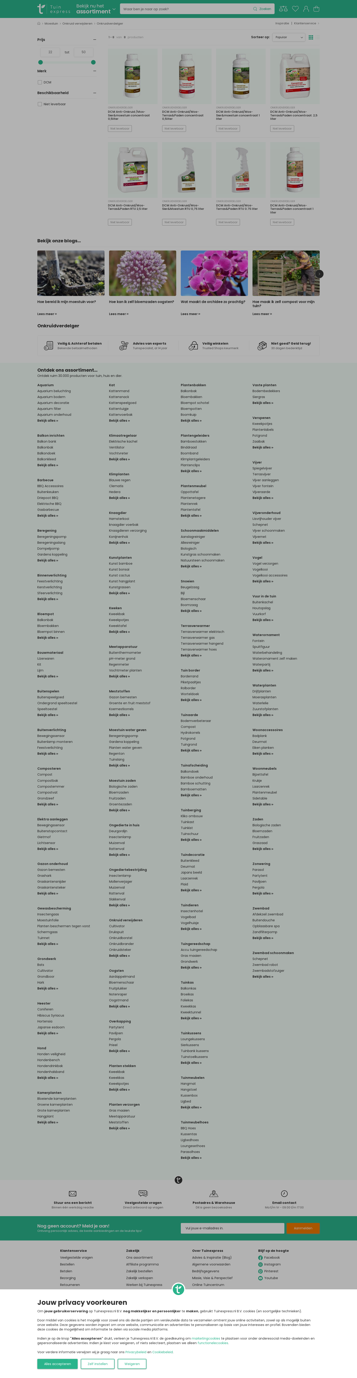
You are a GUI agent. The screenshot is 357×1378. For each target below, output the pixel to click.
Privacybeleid (135, 1352)
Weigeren (132, 1364)
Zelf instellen (98, 1364)
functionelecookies (213, 1343)
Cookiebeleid (162, 1352)
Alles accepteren (57, 1364)
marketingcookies (206, 1338)
